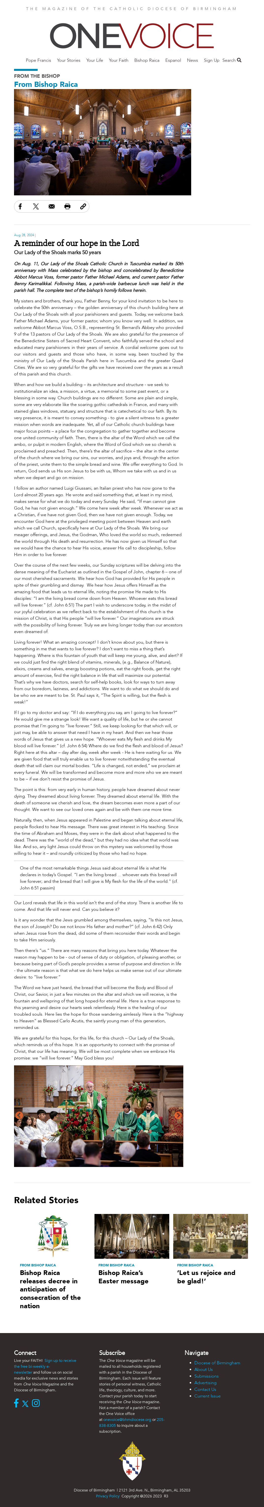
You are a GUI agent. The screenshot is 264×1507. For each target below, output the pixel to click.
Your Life (94, 60)
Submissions (206, 1376)
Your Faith (118, 60)
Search (231, 60)
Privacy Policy (108, 1496)
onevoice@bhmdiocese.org (127, 1419)
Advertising (205, 1383)
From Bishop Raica (46, 84)
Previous (19, 1116)
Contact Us (205, 1389)
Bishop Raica (146, 60)
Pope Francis (38, 60)
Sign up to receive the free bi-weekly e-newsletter (45, 1366)
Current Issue (207, 1396)
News (192, 60)
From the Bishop (37, 76)
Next (178, 1116)
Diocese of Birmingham (217, 1363)
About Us (203, 1370)
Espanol (173, 60)
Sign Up (211, 60)
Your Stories (68, 60)
